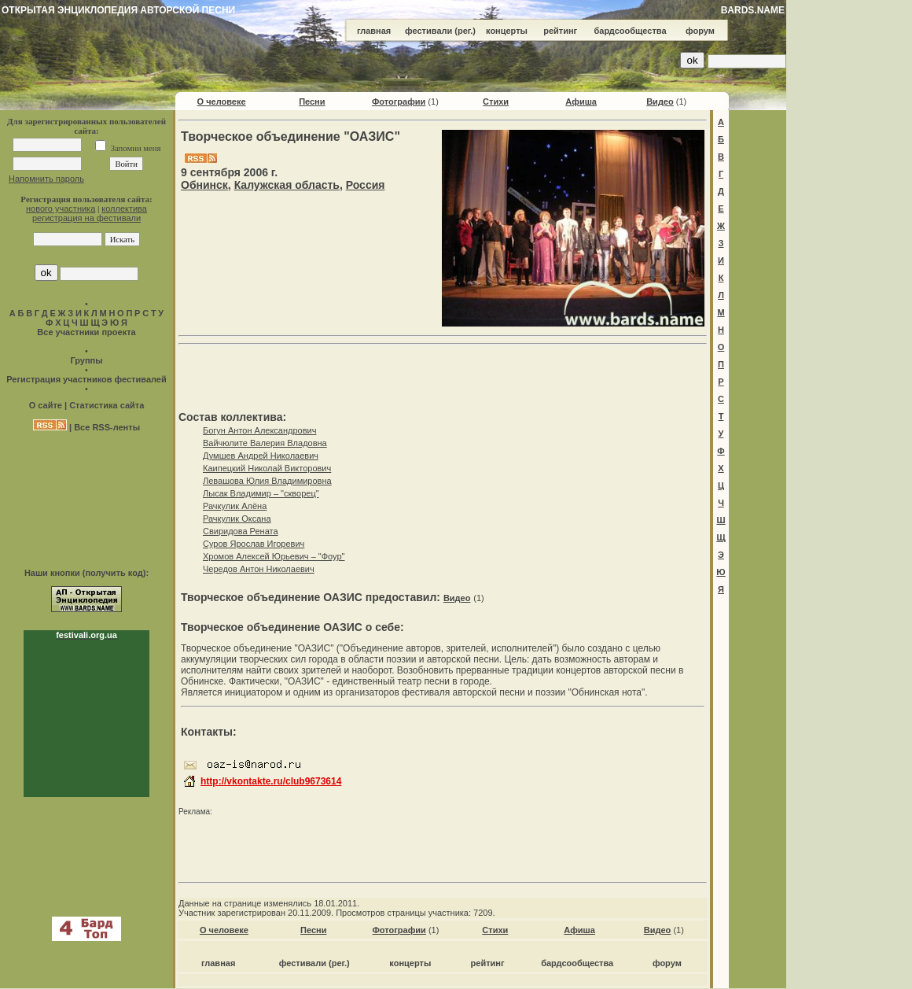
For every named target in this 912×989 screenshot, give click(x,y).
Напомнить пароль (46, 178)
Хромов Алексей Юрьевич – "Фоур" (273, 556)
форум (700, 30)
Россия (365, 185)
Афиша (581, 101)
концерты (507, 30)
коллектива (124, 208)
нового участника (60, 208)
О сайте (45, 405)
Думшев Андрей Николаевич (260, 455)
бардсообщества (630, 30)
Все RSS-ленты (107, 427)
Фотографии (398, 101)
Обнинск (204, 185)
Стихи (496, 101)
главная (374, 30)
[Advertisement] (849, 236)
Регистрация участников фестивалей (86, 379)
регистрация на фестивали (86, 218)
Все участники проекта (86, 332)
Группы (86, 360)
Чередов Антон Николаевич (258, 569)
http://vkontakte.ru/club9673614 (270, 781)
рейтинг (560, 30)
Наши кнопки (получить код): (86, 573)
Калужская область (287, 185)
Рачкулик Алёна (235, 506)
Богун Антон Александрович (259, 430)
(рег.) (465, 30)
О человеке (221, 101)
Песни (312, 101)
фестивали (428, 30)
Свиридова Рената (240, 531)
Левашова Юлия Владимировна (267, 480)
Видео (660, 101)
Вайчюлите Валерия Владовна (265, 443)
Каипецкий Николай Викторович (267, 468)
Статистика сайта (106, 405)
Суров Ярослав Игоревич (253, 543)
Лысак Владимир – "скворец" (261, 493)
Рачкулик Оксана (237, 518)
